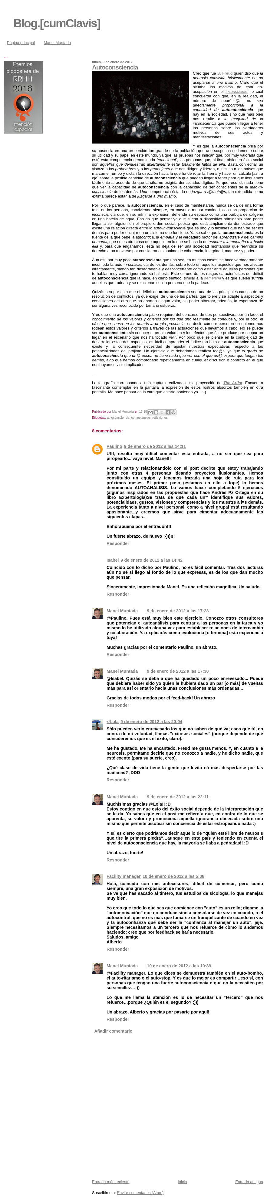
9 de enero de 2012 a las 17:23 (178, 610)
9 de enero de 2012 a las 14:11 (155, 446)
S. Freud (224, 73)
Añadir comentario (113, 1031)
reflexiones (159, 417)
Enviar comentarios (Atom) (140, 1192)
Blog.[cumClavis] (56, 23)
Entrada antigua (249, 1181)
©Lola (113, 721)
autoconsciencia (118, 417)
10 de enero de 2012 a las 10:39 (179, 965)
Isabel (113, 560)
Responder (118, 543)
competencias (140, 417)
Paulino (114, 446)
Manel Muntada (57, 42)
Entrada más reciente (111, 1181)
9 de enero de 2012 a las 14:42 (152, 560)
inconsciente (236, 91)
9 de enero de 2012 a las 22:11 (178, 796)
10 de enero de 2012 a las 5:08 (173, 876)
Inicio (182, 1181)
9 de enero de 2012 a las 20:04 (151, 721)
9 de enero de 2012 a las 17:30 (178, 671)
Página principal (21, 42)
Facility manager (124, 876)
